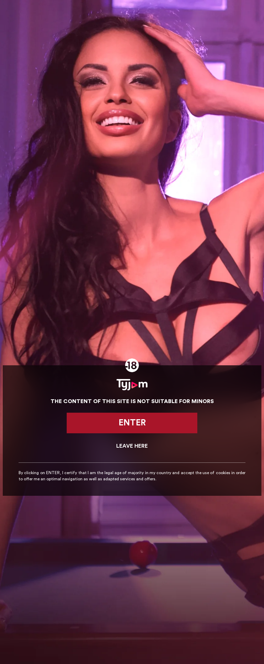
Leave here (132, 446)
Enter (132, 423)
